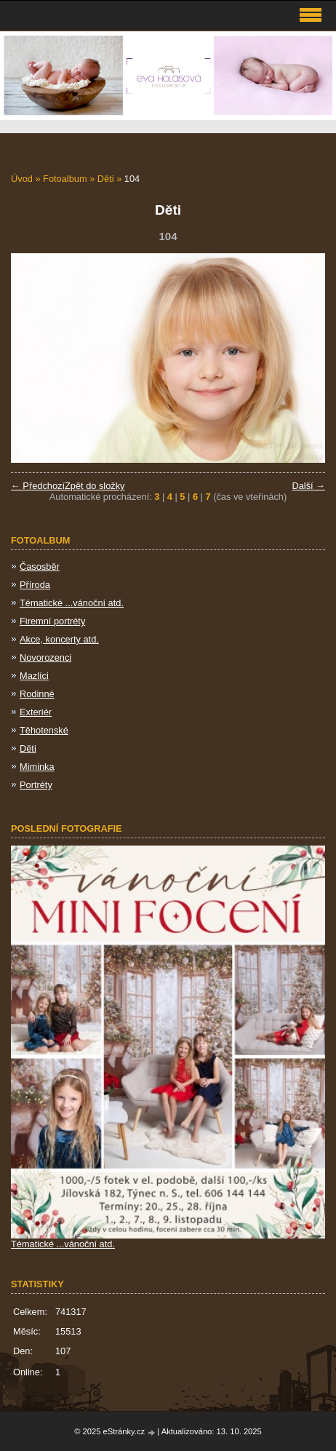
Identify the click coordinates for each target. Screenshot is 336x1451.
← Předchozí (38, 485)
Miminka (37, 766)
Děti (105, 178)
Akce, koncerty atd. (59, 639)
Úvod (22, 178)
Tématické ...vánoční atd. (72, 602)
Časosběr (40, 566)
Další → (308, 485)
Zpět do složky (95, 485)
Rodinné (37, 693)
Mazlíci (34, 675)
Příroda (35, 584)
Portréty (36, 784)
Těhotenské (44, 730)
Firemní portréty (52, 621)
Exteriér (36, 712)
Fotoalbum (65, 178)
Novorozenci (45, 657)
